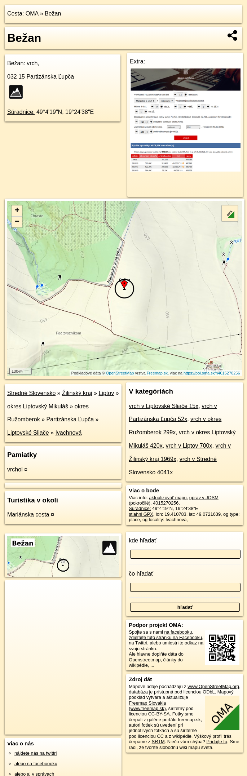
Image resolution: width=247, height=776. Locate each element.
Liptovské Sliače (28, 433)
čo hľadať (141, 574)
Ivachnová (68, 433)
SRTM (158, 741)
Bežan (53, 13)
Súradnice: (21, 112)
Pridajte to (217, 741)
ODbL (209, 692)
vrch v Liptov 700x (189, 446)
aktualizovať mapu (167, 497)
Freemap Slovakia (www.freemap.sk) (147, 705)
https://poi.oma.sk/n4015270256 (212, 373)
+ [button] (17, 210)
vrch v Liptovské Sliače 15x (163, 406)
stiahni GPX (141, 514)
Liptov (106, 393)
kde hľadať (142, 540)
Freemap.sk (157, 373)
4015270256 (165, 503)
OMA (32, 13)
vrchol (15, 469)
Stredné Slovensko (31, 393)
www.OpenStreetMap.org (213, 686)
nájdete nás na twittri (35, 753)
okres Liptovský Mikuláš (37, 406)
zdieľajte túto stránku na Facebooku (165, 637)
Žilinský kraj (77, 393)
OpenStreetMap (120, 373)
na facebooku (178, 632)
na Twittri (138, 643)
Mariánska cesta (28, 514)
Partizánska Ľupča (70, 419)
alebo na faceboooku (35, 763)
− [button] (17, 222)
